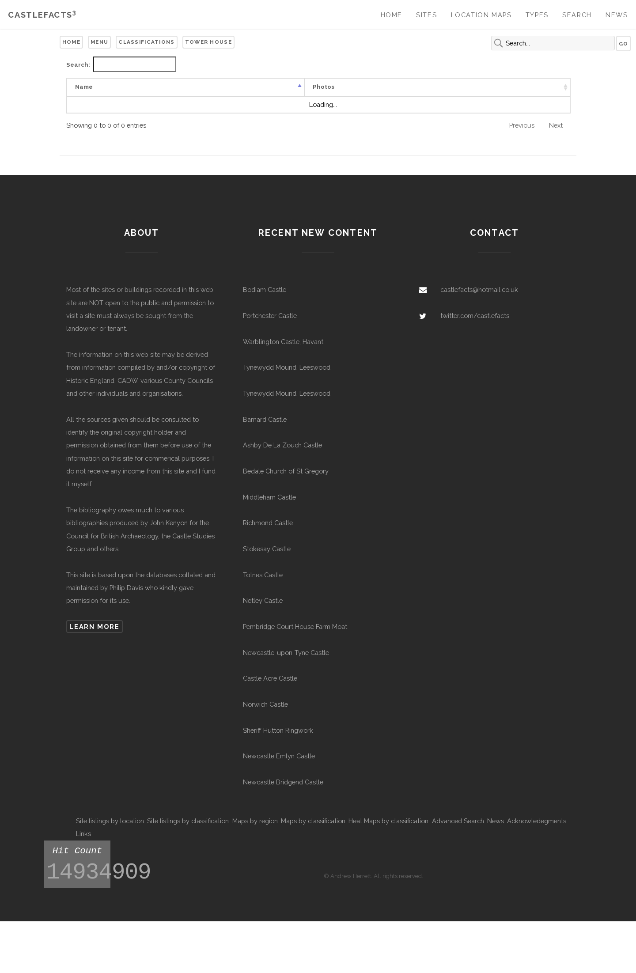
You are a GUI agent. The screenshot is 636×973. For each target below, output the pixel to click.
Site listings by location (110, 821)
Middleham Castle (269, 497)
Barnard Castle (265, 419)
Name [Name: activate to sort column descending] (84, 86)
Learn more (94, 626)
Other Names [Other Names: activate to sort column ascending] (351, 86)
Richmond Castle (268, 522)
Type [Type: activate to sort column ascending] (176, 86)
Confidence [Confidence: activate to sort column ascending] (226, 86)
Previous (521, 125)
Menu (99, 42)
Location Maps (481, 15)
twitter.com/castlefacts (474, 315)
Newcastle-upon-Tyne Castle (286, 652)
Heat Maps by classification (388, 821)
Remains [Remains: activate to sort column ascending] (289, 86)
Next (556, 125)
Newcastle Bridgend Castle (283, 782)
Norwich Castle (265, 704)
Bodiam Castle (264, 289)
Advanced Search (458, 821)
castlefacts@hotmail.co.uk (479, 289)
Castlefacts (42, 14)
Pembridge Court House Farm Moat (295, 626)
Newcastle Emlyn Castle (279, 756)
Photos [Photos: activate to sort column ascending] (130, 86)
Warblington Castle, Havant (283, 341)
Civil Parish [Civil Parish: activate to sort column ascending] (421, 86)
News (617, 15)
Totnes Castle (263, 575)
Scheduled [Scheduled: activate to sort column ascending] (531, 86)
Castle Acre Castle (270, 678)
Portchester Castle (270, 315)
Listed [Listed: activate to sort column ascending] (478, 86)
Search (577, 15)
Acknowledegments (536, 821)
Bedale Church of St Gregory (286, 471)
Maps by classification (313, 821)
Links (83, 833)
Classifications (146, 42)
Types (537, 15)
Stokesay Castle (267, 549)
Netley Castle (263, 600)
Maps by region (255, 821)
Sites (426, 15)
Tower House (208, 42)
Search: (121, 64)
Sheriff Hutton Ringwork (278, 730)
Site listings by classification (188, 821)
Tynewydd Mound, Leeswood (286, 367)
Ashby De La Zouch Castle (282, 445)
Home (391, 15)
